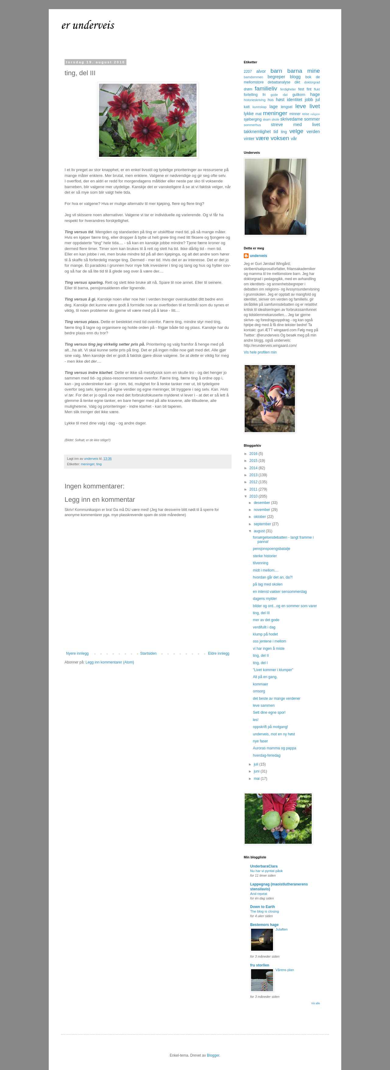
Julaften (281, 929)
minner (295, 114)
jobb (309, 99)
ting (98, 464)
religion (315, 114)
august (260, 531)
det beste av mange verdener (276, 698)
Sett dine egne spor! (269, 712)
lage (273, 106)
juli (256, 764)
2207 (248, 71)
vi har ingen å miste (269, 648)
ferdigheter (288, 89)
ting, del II (261, 655)
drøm (248, 89)
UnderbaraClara (264, 866)
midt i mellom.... (265, 570)
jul (318, 99)
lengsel (286, 107)
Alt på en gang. (265, 677)
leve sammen (264, 705)
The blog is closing (264, 911)
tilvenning (260, 563)
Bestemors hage (264, 925)
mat (258, 114)
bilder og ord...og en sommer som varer (285, 606)
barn (276, 71)
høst (280, 99)
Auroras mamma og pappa (274, 748)
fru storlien (259, 965)
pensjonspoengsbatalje (271, 549)
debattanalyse (279, 82)
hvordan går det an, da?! (273, 577)
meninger (87, 464)
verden (313, 131)
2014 (254, 468)
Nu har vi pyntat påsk (266, 871)
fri (264, 95)
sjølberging (253, 119)
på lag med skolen (267, 584)
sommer (312, 119)
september (263, 524)
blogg (295, 76)
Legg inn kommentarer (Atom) (110, 662)
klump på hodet (265, 634)
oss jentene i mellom (269, 641)
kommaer (260, 684)
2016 (254, 454)
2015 (254, 461)
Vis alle (315, 1003)
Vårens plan (284, 970)
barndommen (253, 77)
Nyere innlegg (77, 653)
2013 (254, 475)
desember (262, 503)
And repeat (258, 894)
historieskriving (254, 100)
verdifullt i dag (264, 627)
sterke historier (265, 556)
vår (294, 138)
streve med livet (295, 124)
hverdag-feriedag (267, 755)
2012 (254, 482)
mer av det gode (266, 620)
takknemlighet (257, 131)
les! (256, 720)
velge (296, 131)
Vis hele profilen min (260, 352)
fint (309, 89)
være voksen (272, 138)
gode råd (279, 95)
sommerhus (252, 125)
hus (271, 100)
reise (305, 114)
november (262, 510)
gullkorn (298, 95)
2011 (254, 489)
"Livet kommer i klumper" (273, 670)
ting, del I (260, 663)
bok (308, 77)
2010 (254, 496)
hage (315, 94)
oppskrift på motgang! (270, 727)
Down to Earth (262, 907)
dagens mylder (265, 599)
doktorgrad (312, 82)
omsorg (259, 691)
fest (301, 89)
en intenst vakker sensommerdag (280, 592)
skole (275, 119)
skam (267, 119)
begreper (276, 76)
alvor (261, 71)
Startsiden (148, 653)
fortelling (250, 95)
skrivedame (291, 119)
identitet (294, 99)
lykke (249, 113)
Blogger (213, 1055)
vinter (249, 138)
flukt (317, 89)
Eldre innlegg (218, 653)
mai (257, 778)
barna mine (303, 71)
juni (257, 771)
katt (247, 107)
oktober (260, 517)
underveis (258, 256)
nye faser (260, 741)
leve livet (307, 106)
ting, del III (261, 613)
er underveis (87, 25)
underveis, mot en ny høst (274, 734)
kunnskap (260, 107)
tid (276, 131)
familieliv (266, 88)
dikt (297, 82)
